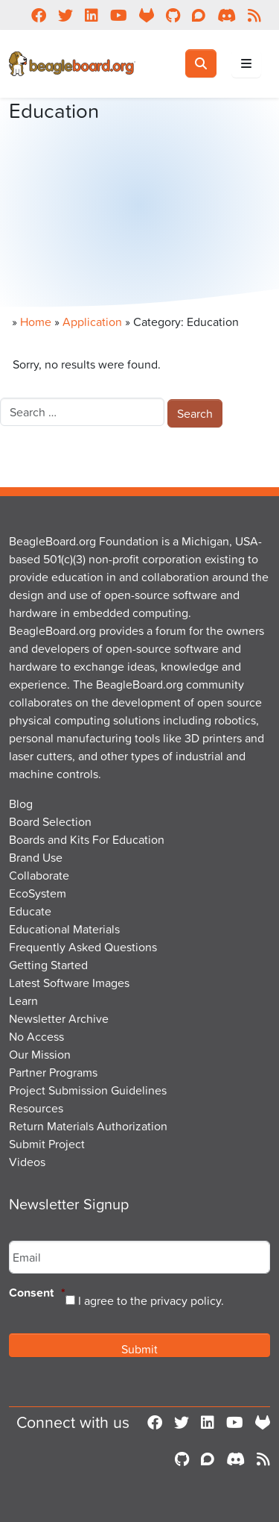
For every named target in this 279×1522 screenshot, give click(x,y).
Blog (21, 803)
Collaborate (39, 875)
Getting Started (48, 964)
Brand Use (35, 857)
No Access (36, 1036)
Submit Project (47, 1144)
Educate (30, 911)
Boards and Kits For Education (86, 839)
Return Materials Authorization (88, 1126)
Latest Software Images (69, 982)
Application (92, 321)
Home (35, 321)
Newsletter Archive (59, 1018)
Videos (27, 1161)
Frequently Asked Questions (83, 947)
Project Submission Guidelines (88, 1090)
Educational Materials (64, 929)
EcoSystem (37, 893)
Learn (23, 1000)
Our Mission (40, 1054)
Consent (37, 1293)
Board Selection (50, 821)
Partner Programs (53, 1072)
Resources (36, 1108)
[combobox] (82, 412)
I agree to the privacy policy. (151, 1300)
